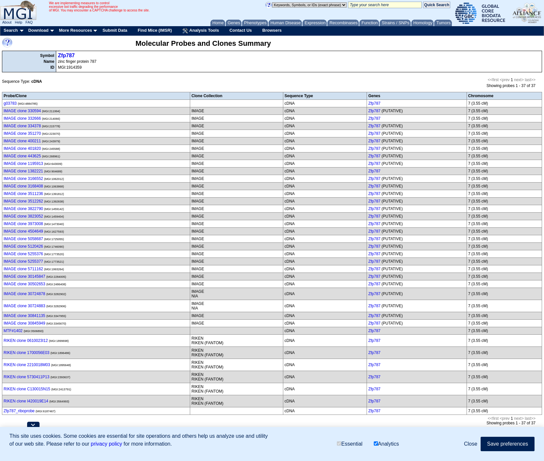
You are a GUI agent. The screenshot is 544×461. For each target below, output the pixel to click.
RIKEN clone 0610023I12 (26, 340)
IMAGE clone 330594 (22, 111)
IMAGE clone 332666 (22, 118)
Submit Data (115, 30)
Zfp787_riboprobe (19, 411)
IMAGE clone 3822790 (23, 208)
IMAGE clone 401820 (22, 148)
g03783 (10, 103)
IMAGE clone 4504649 (23, 231)
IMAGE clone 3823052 (23, 216)
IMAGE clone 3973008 (23, 224)
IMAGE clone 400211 (22, 141)
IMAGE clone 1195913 (23, 163)
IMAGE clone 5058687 (23, 239)
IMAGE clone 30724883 (24, 306)
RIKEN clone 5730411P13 (26, 377)
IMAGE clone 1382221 (23, 171)
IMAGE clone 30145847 (24, 276)
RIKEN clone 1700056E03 (26, 352)
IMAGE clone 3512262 (23, 201)
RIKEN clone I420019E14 (26, 401)
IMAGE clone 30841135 (24, 315)
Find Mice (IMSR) (155, 30)
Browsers (272, 30)
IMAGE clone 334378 (22, 126)
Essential (349, 444)
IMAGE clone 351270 (22, 133)
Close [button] (470, 444)
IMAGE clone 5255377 (23, 261)
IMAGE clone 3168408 (23, 186)
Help (18, 22)
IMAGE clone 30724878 (24, 294)
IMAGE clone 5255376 (23, 254)
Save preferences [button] (507, 444)
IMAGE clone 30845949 (24, 323)
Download (38, 30)
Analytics (386, 444)
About (7, 22)
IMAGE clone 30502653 (24, 284)
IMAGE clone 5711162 (23, 269)
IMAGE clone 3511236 (23, 193)
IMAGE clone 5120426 (23, 246)
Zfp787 (66, 55)
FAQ (29, 22)
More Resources (75, 30)
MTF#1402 (13, 330)
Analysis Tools (200, 31)
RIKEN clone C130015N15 (27, 389)
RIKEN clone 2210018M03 (27, 365)
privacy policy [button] (106, 444)
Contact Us (240, 30)
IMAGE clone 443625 (22, 156)
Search (11, 30)
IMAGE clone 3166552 (23, 178)
